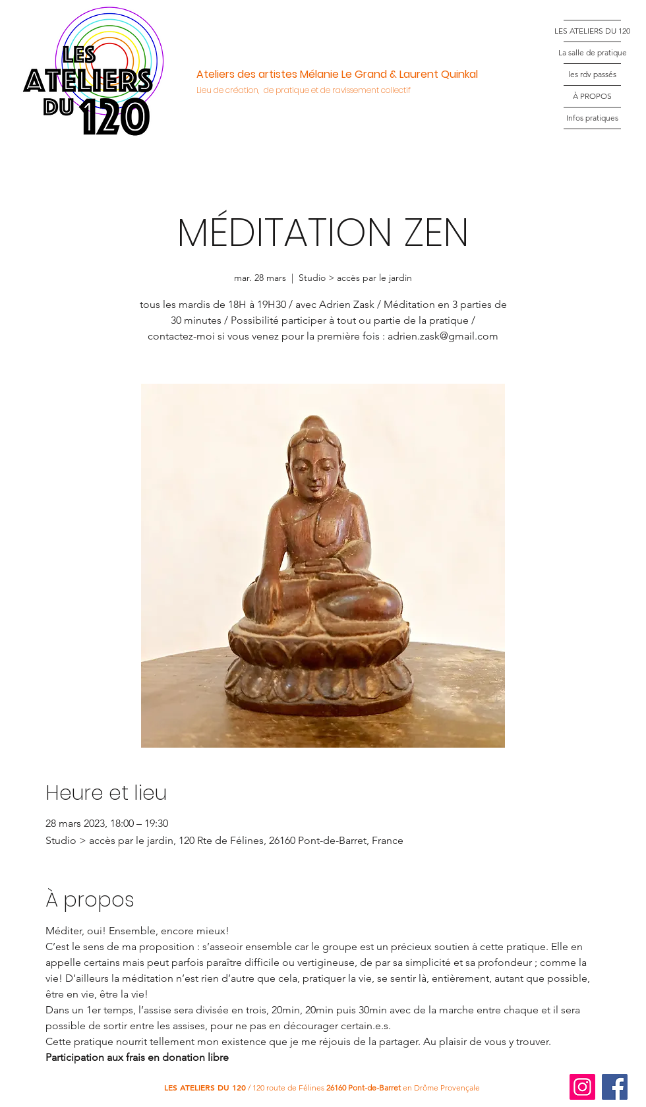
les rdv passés (592, 74)
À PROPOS (592, 96)
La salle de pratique (592, 52)
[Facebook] (615, 1087)
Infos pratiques (592, 118)
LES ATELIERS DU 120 (592, 31)
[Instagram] (582, 1087)
